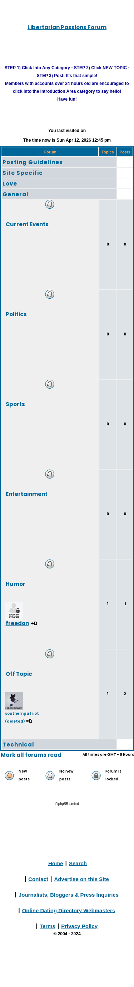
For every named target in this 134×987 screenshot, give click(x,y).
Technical (18, 744)
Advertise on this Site (81, 879)
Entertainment (27, 493)
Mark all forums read (31, 755)
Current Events (27, 224)
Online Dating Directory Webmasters (68, 910)
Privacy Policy (79, 926)
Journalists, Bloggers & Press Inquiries (69, 894)
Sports (15, 404)
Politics (16, 314)
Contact (38, 879)
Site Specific (23, 173)
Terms (47, 926)
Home (55, 863)
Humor (15, 583)
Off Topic (19, 673)
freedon (17, 623)
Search (78, 863)
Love (10, 183)
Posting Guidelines (33, 162)
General (16, 194)
